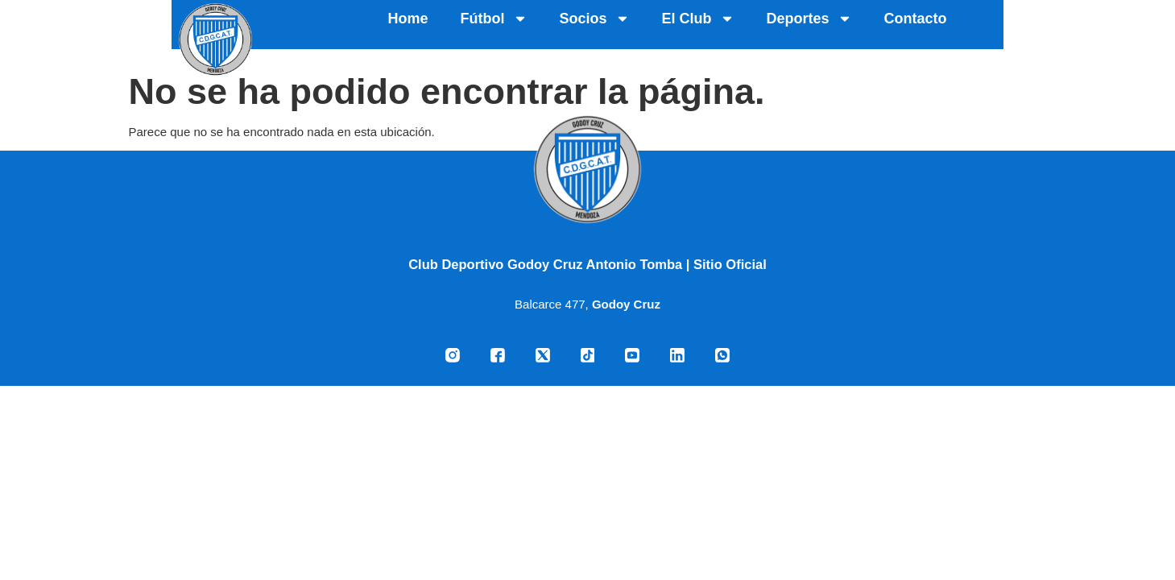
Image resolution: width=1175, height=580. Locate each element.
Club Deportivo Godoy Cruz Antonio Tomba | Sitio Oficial (587, 264)
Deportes (981, 26)
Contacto (1087, 27)
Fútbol (665, 26)
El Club (870, 26)
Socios (766, 26)
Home (580, 27)
